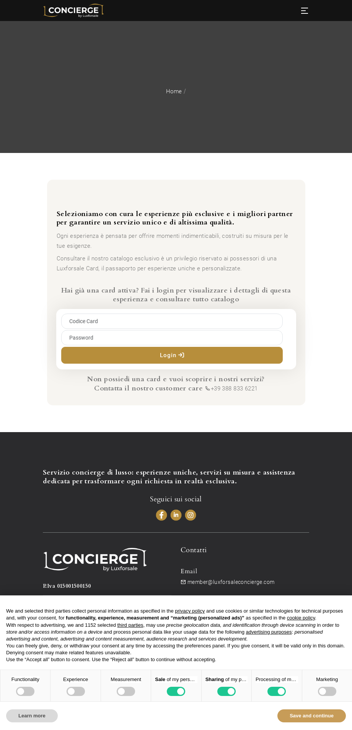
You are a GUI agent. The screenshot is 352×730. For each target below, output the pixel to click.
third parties (130, 625)
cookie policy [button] (301, 618)
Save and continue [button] (312, 716)
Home (174, 91)
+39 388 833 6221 (231, 388)
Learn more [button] (32, 716)
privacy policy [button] (190, 611)
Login (172, 355)
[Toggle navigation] (304, 10)
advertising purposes (269, 632)
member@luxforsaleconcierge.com (227, 582)
